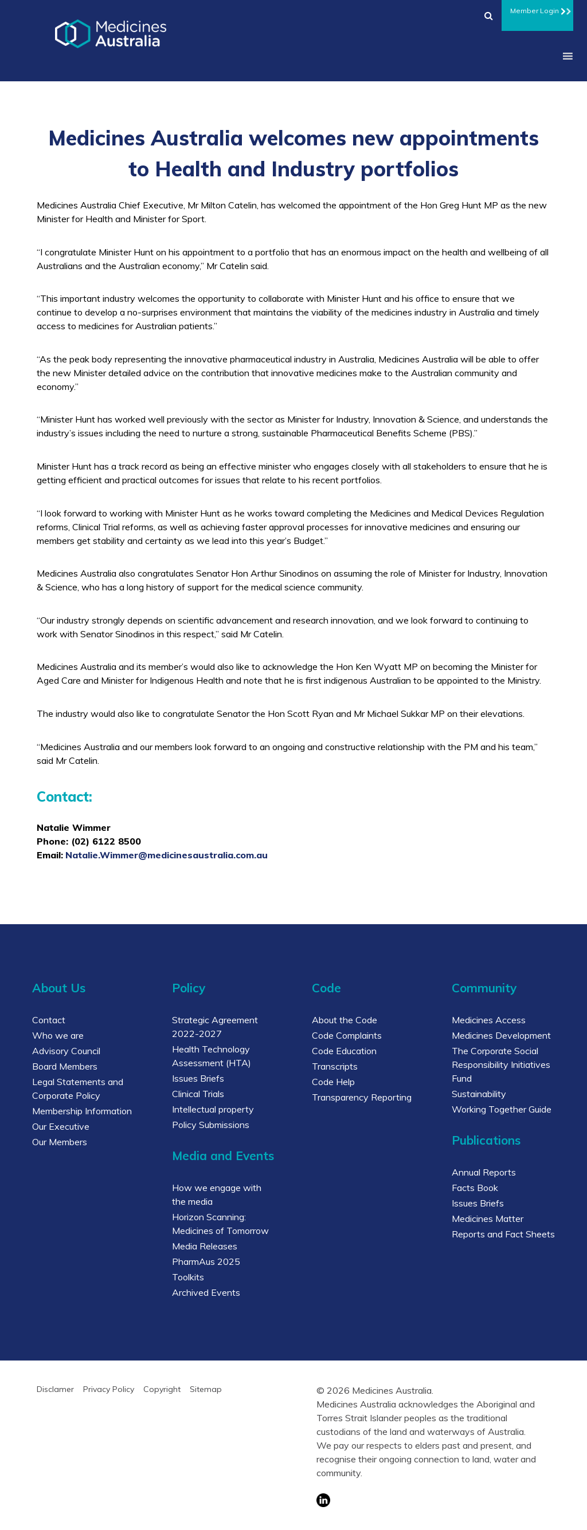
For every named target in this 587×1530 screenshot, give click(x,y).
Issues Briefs (198, 1078)
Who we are (58, 1035)
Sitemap (206, 1389)
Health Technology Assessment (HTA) (211, 1055)
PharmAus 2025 (206, 1261)
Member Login (537, 9)
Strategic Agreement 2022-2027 (215, 1026)
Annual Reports (484, 1172)
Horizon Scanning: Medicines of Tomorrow (220, 1223)
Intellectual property (213, 1109)
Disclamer (55, 1389)
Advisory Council (66, 1050)
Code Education (344, 1050)
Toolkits (188, 1277)
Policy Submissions (210, 1124)
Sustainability (479, 1093)
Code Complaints (347, 1035)
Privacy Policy (108, 1389)
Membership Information (82, 1111)
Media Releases (204, 1246)
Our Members (59, 1142)
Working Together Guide (501, 1109)
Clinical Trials (198, 1093)
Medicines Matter (487, 1218)
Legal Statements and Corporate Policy (77, 1088)
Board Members (64, 1066)
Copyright (162, 1389)
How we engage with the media (216, 1194)
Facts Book (475, 1187)
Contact (48, 1020)
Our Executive (60, 1126)
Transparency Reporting (362, 1097)
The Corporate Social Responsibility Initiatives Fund (501, 1064)
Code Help (333, 1081)
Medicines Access (489, 1020)
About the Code (344, 1020)
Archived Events (206, 1292)
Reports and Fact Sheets (503, 1234)
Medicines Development (501, 1035)
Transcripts (335, 1066)
